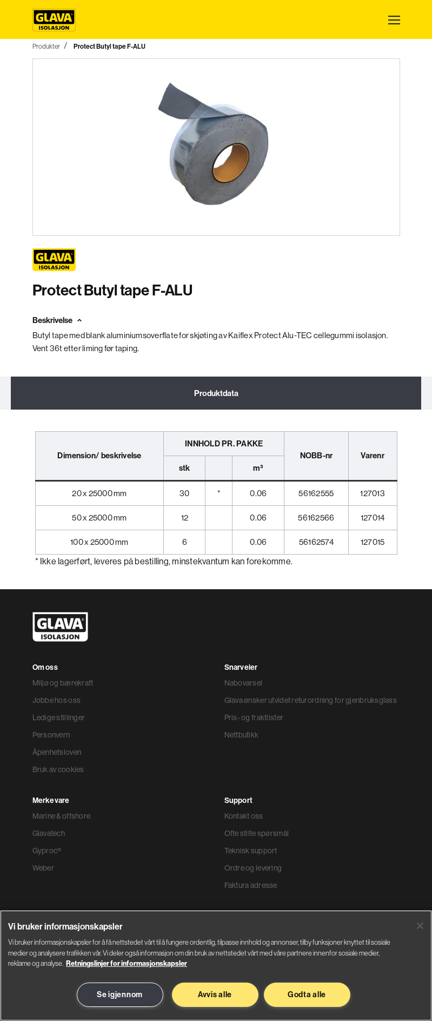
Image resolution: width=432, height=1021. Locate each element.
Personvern (51, 735)
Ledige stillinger (58, 717)
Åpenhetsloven (57, 752)
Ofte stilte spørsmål (256, 833)
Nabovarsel (243, 683)
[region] (216, 965)
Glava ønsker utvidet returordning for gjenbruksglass (310, 700)
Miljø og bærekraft (63, 683)
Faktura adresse (250, 885)
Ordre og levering (253, 868)
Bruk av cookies (58, 769)
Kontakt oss (243, 816)
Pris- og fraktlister (254, 717)
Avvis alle (215, 994)
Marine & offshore (61, 816)
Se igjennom (120, 994)
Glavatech (48, 833)
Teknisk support (250, 850)
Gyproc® (47, 850)
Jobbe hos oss (56, 700)
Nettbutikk (241, 735)
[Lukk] (420, 926)
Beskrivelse (52, 320)
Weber (43, 868)
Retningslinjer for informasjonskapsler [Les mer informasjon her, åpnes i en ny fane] (126, 963)
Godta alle (307, 994)
